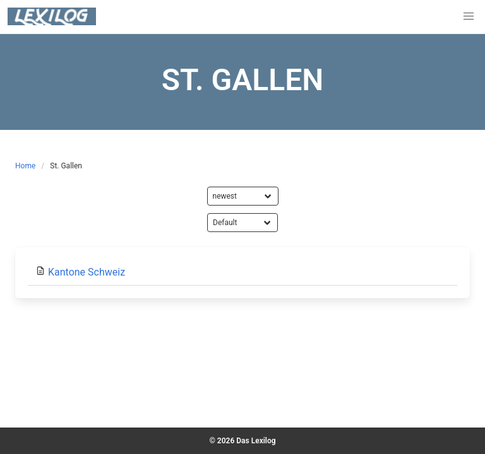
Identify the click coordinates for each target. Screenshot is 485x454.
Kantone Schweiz (86, 272)
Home (25, 165)
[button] (468, 16)
